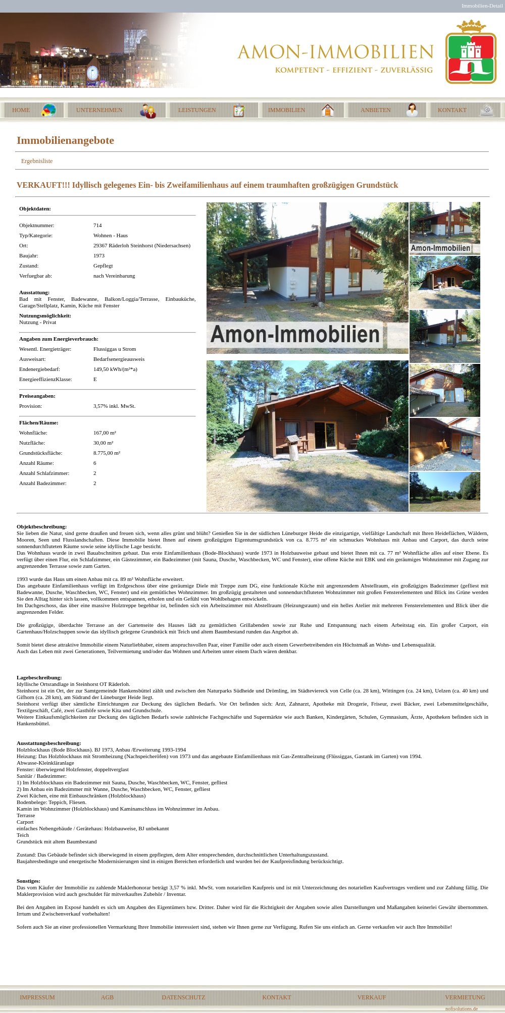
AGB (107, 997)
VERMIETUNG (465, 997)
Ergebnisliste (37, 161)
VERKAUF (372, 997)
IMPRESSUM (37, 997)
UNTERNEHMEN (99, 110)
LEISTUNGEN (197, 110)
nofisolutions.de (461, 1008)
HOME (21, 110)
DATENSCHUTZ (184, 997)
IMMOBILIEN (286, 110)
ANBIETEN (376, 110)
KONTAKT (276, 997)
